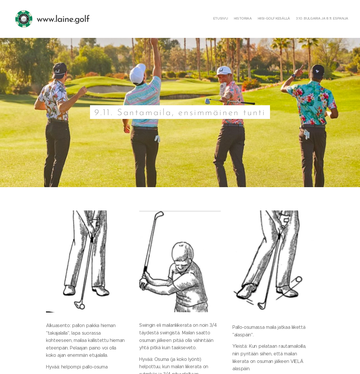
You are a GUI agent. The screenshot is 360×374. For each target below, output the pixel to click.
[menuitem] (331, 19)
